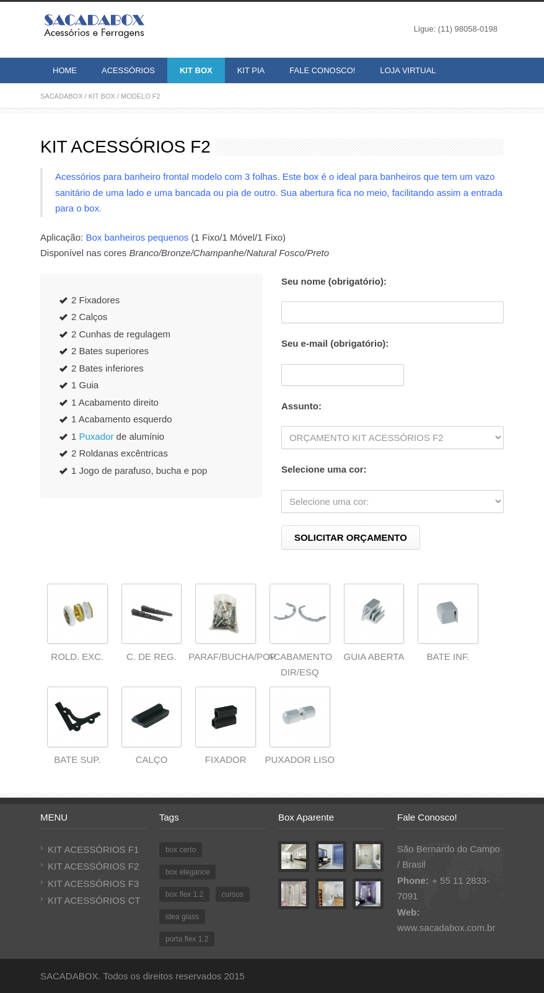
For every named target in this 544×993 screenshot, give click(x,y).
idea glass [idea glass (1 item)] (182, 916)
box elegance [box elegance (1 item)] (187, 872)
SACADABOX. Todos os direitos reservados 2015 (142, 976)
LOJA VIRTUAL (408, 70)
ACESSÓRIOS (128, 70)
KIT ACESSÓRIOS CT (94, 900)
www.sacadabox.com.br (446, 927)
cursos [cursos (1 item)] (232, 894)
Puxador (96, 436)
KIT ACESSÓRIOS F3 (93, 883)
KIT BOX (196, 70)
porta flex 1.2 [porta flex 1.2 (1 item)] (186, 939)
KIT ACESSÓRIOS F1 (93, 849)
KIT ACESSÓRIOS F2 (93, 866)
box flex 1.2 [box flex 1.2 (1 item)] (184, 894)
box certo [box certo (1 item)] (180, 849)
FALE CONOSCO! (322, 70)
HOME (65, 70)
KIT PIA (251, 70)
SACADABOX (61, 96)
